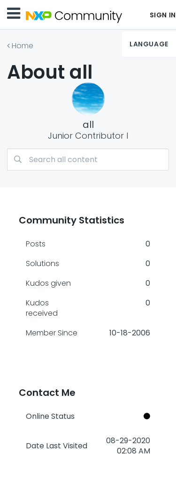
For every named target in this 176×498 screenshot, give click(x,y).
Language (149, 44)
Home (22, 45)
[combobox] (88, 160)
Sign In (163, 15)
